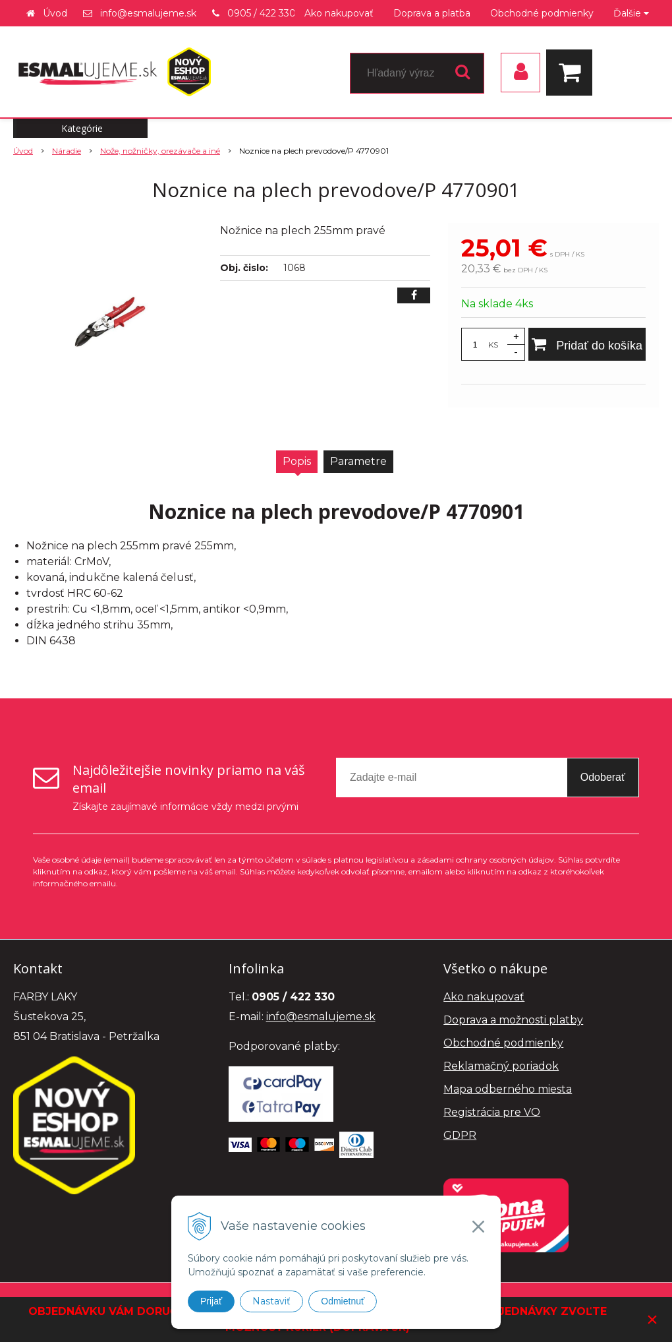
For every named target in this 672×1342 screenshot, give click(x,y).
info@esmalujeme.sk (148, 13)
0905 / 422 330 (261, 13)
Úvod (55, 13)
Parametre (358, 461)
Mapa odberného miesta (507, 1089)
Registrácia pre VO (491, 1112)
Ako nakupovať (339, 13)
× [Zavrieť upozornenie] (652, 1319)
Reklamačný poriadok (501, 1066)
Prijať (211, 1301)
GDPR (459, 1135)
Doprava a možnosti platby (513, 1020)
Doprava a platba (431, 13)
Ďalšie (631, 13)
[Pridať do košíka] (587, 344)
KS (493, 345)
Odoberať (602, 777)
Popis (297, 461)
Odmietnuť (342, 1301)
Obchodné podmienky (542, 13)
